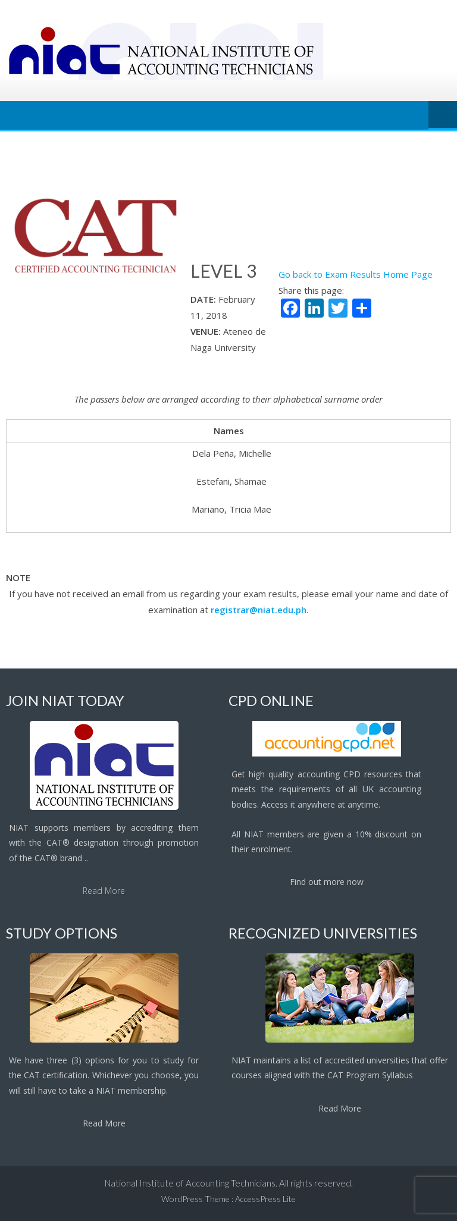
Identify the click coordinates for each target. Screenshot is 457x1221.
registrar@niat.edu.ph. (260, 610)
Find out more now (327, 881)
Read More (104, 890)
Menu (442, 115)
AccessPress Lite (265, 1199)
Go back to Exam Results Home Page (355, 274)
